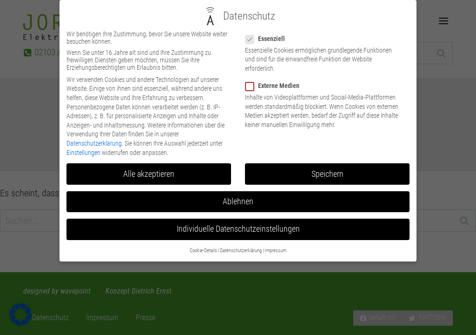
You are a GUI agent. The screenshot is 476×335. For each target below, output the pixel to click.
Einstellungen (83, 140)
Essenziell (268, 26)
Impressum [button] (275, 239)
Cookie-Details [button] (203, 239)
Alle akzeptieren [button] (148, 162)
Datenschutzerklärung (94, 131)
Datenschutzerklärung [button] (241, 239)
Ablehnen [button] (238, 189)
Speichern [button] (327, 162)
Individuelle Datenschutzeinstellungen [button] (238, 216)
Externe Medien (275, 73)
